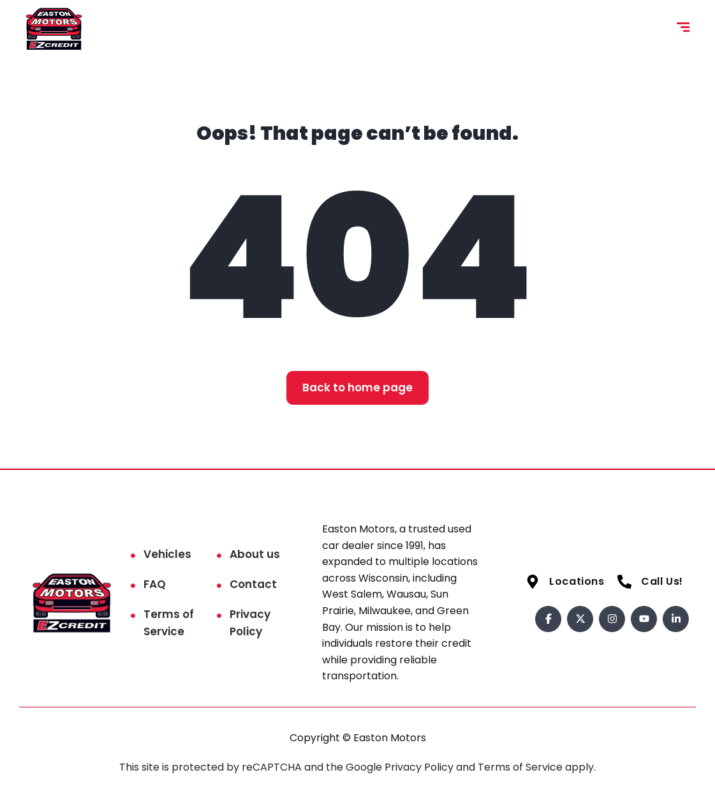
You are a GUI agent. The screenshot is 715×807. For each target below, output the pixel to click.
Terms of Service (169, 623)
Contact (253, 584)
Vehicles (167, 554)
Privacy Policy (250, 623)
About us (255, 554)
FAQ (155, 584)
